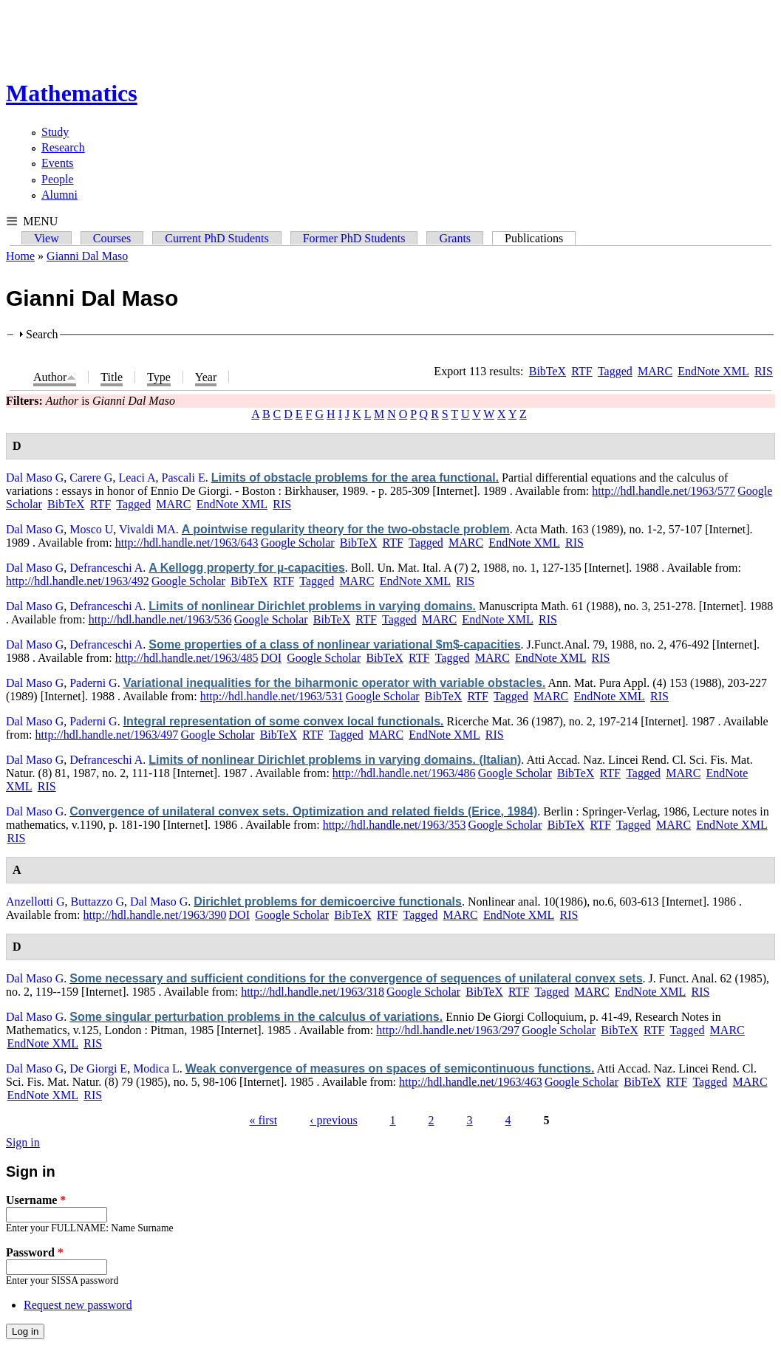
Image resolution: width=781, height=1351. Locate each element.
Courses (112, 238)
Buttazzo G (97, 901)
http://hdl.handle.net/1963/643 (187, 542)
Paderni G (93, 683)
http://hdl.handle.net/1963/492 (77, 581)
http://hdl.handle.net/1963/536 (160, 619)
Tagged (615, 371)
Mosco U (91, 529)
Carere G (90, 477)
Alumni (59, 194)
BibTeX (547, 371)
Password (35, 1252)
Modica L (156, 1068)
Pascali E (183, 477)
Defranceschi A (106, 567)
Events (57, 163)
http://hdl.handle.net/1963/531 (272, 696)
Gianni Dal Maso (87, 256)
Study (55, 132)
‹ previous (333, 1120)
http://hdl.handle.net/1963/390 (155, 915)
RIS (763, 371)
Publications (540, 238)
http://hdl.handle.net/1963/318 (312, 991)
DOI (271, 657)
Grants (455, 238)
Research (63, 147)
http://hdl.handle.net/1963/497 (107, 734)
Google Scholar (298, 542)
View (46, 238)
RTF (581, 371)
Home (20, 256)
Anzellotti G (35, 901)
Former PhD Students (354, 238)
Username (36, 1200)
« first (263, 1120)
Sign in (23, 1142)
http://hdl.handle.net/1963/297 (447, 1030)
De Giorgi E (98, 1068)
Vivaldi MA (147, 529)
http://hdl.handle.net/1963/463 (470, 1081)
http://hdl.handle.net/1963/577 (663, 491)
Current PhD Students (216, 238)
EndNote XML (713, 371)
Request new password (78, 1305)
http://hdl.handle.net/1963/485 (187, 657)
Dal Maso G (35, 477)
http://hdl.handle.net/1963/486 (404, 773)
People (57, 179)
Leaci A (136, 477)
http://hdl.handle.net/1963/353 (394, 824)
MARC (655, 371)
